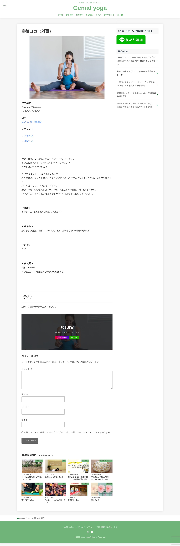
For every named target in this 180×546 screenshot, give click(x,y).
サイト (25, 422)
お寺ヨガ (69, 15)
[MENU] (5, 3)
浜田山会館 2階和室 (31, 122)
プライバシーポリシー (86, 530)
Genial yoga (90, 8)
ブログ (98, 15)
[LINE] (121, 15)
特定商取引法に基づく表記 (107, 530)
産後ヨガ (79, 15)
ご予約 (60, 15)
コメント (27, 369)
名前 (25, 397)
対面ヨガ (28, 136)
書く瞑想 (89, 15)
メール (26, 410)
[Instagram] (118, 15)
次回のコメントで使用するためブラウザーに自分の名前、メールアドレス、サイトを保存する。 (68, 435)
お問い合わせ (109, 15)
